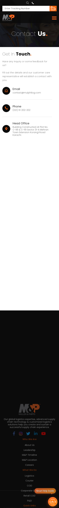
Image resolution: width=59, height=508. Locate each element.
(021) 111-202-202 (21, 110)
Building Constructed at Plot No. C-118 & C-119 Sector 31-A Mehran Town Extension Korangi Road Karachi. (30, 131)
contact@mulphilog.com (27, 92)
